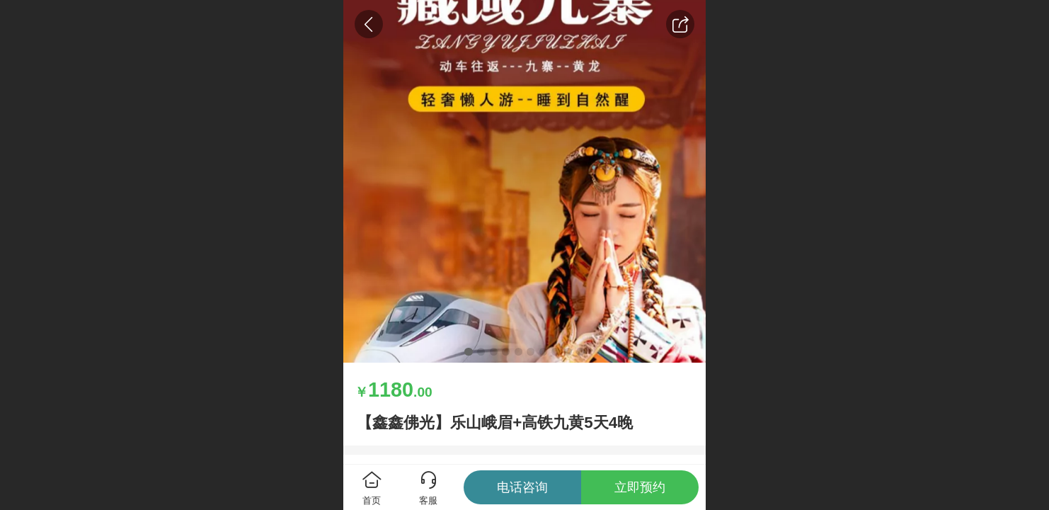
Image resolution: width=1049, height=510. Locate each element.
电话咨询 (522, 487)
